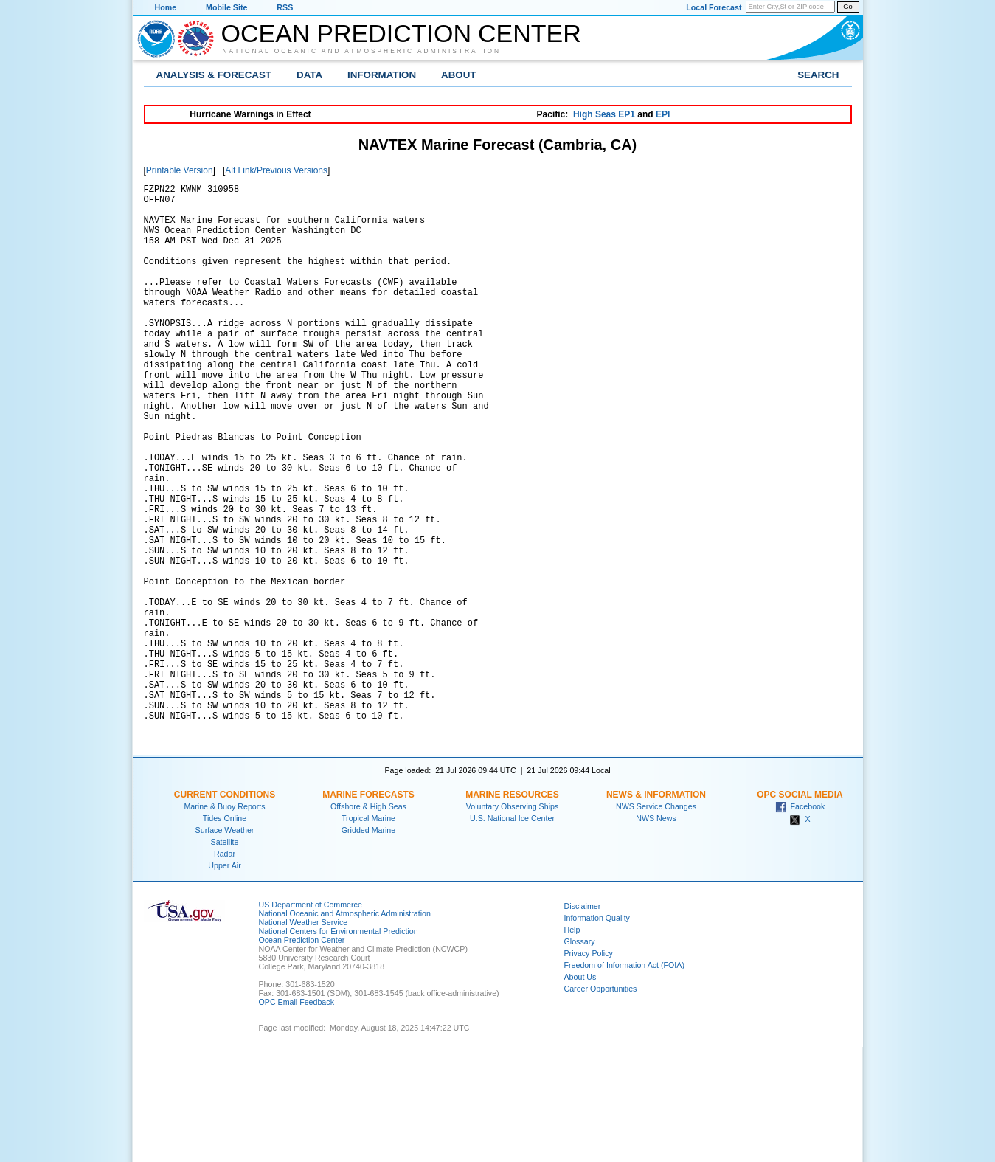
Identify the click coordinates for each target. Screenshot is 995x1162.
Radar (224, 968)
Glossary (579, 1056)
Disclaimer (582, 1021)
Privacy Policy (588, 1068)
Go (847, 6)
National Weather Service (303, 1037)
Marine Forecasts (368, 910)
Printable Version (179, 170)
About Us (580, 1091)
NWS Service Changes (656, 921)
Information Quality (597, 1032)
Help (572, 1044)
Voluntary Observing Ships (512, 921)
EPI (663, 114)
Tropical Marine (368, 933)
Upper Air (224, 980)
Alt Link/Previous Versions (276, 170)
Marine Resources (512, 910)
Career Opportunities (600, 1103)
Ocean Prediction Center (401, 33)
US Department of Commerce (310, 1019)
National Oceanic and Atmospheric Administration (362, 51)
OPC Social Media (799, 910)
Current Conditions (224, 910)
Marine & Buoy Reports (224, 921)
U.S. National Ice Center (512, 933)
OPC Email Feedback (296, 1117)
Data (309, 74)
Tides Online (224, 933)
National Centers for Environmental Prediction (338, 1046)
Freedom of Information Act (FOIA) (624, 1080)
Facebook (800, 921)
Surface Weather (224, 945)
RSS (285, 7)
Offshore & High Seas (368, 921)
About (458, 74)
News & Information (656, 910)
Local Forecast (713, 7)
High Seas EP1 (604, 114)
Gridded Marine (368, 945)
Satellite (225, 956)
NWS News (656, 933)
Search (818, 74)
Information (381, 74)
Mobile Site (226, 7)
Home (166, 7)
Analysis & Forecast (214, 74)
